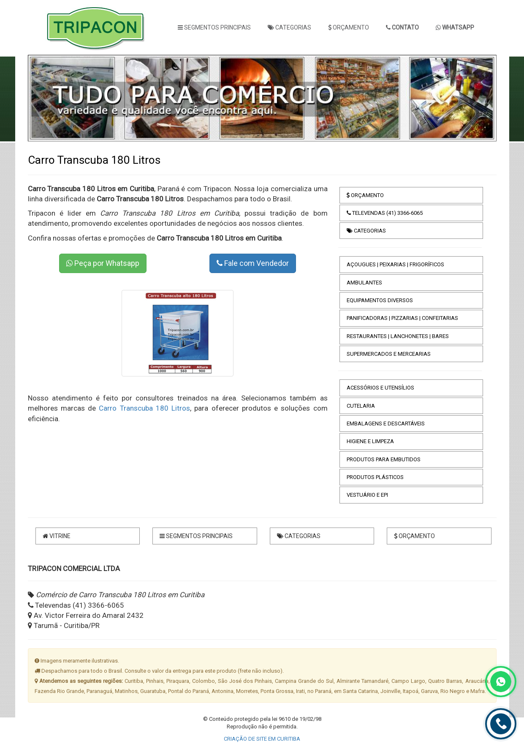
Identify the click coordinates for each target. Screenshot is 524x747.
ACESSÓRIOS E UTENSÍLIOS (380, 387)
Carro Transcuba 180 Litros (144, 408)
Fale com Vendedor (253, 263)
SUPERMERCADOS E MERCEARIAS (389, 354)
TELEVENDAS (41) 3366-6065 (385, 213)
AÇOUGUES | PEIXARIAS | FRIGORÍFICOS (395, 264)
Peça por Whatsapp (102, 263)
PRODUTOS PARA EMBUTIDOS (384, 459)
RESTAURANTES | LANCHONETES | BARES (398, 336)
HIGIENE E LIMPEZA (370, 441)
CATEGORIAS (289, 27)
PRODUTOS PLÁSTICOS (375, 477)
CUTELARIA (361, 406)
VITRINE (57, 536)
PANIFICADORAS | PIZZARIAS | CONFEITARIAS (402, 318)
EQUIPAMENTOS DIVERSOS (380, 300)
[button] (47, 98)
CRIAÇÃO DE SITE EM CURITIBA (262, 739)
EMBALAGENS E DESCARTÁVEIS (386, 423)
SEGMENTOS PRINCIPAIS (214, 27)
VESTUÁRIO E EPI (367, 495)
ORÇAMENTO (348, 27)
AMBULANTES (364, 282)
